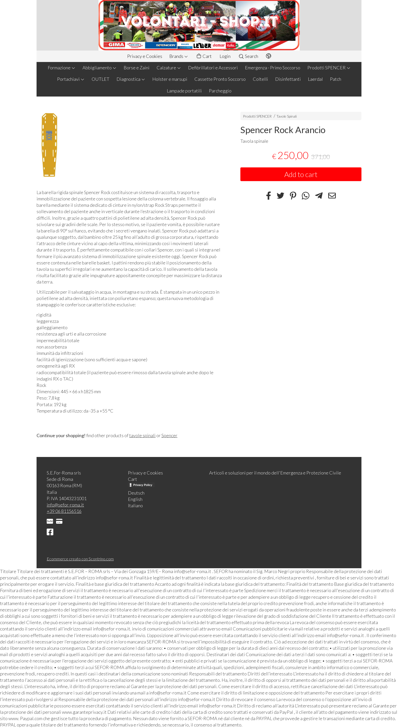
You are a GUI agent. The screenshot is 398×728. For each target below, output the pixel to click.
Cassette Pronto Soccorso (220, 79)
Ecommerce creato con (80, 558)
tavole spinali (142, 435)
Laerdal (315, 79)
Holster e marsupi (169, 79)
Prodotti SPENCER (329, 67)
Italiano (135, 505)
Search (248, 56)
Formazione (61, 67)
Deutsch (136, 493)
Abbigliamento (99, 67)
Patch (335, 79)
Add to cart (301, 174)
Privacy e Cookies (144, 56)
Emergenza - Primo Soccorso (272, 67)
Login (225, 56)
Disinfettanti (288, 79)
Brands (178, 56)
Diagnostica (131, 79)
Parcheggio (220, 90)
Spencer (169, 435)
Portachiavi (71, 79)
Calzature (169, 67)
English (135, 499)
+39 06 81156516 (64, 511)
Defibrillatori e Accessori (213, 67)
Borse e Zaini (137, 67)
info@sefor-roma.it (65, 505)
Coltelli (260, 79)
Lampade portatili (184, 90)
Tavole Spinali (286, 116)
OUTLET (100, 79)
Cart (204, 56)
